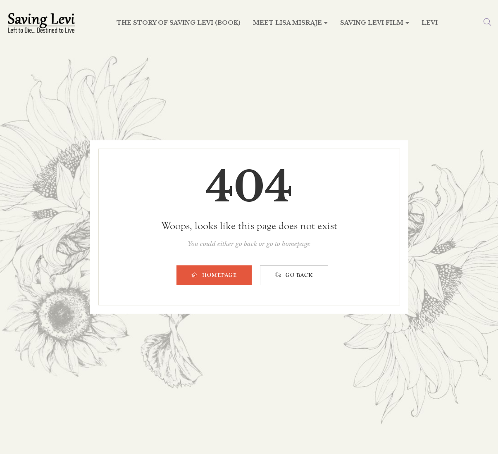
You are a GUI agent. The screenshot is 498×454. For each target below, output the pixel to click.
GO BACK (294, 275)
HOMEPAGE (214, 275)
